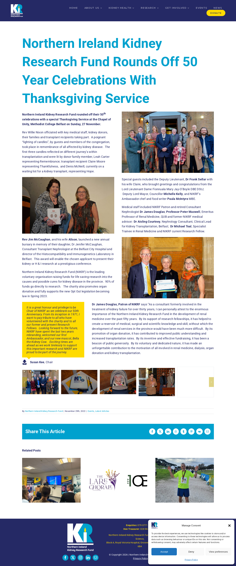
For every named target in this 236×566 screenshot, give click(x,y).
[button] (229, 525)
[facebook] (65, 558)
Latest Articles (102, 411)
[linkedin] (88, 558)
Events (91, 411)
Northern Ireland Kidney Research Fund (44, 411)
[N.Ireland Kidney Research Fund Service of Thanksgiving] (40, 382)
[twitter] (73, 558)
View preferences (218, 551)
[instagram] (80, 558)
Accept (164, 551)
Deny (191, 551)
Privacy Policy (191, 560)
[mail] (95, 558)
